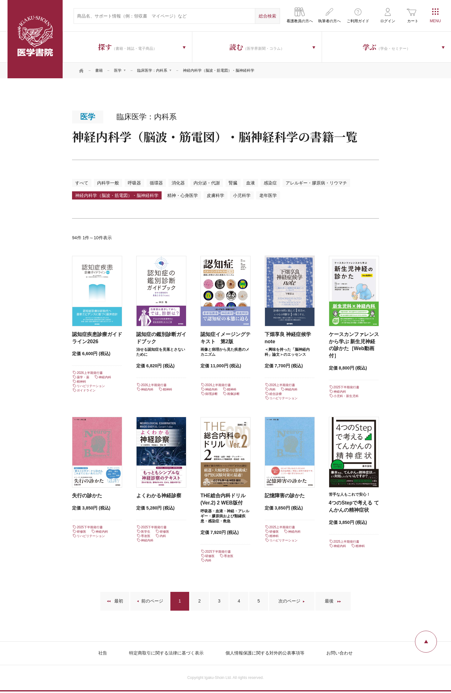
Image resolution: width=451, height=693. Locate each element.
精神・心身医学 (182, 195)
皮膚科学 (215, 195)
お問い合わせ (339, 652)
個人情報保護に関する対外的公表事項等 (265, 652)
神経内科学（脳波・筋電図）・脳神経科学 (116, 195)
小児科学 (242, 195)
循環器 (156, 182)
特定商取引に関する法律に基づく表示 (166, 652)
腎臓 (233, 182)
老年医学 (268, 195)
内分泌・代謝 (207, 182)
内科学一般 (108, 182)
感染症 (270, 182)
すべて (81, 182)
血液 (250, 182)
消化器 (178, 182)
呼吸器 (134, 182)
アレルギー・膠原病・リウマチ (316, 182)
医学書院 (35, 39)
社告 (102, 652)
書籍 (99, 70)
